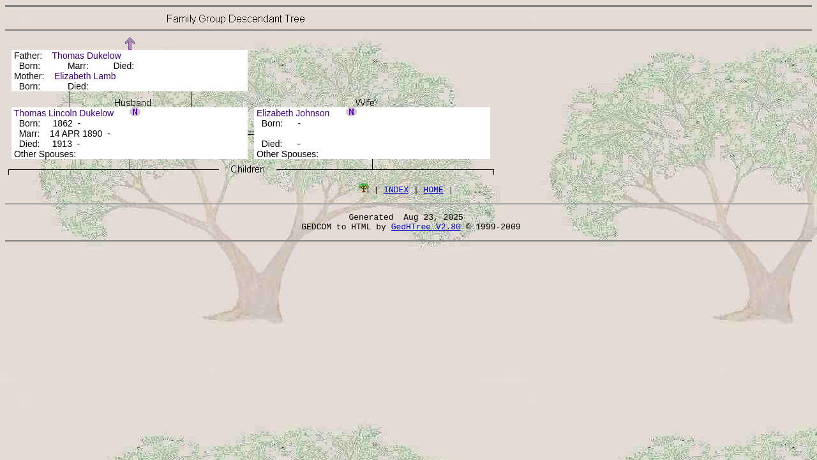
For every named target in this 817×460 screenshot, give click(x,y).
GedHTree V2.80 (426, 230)
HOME (434, 189)
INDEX (396, 189)
